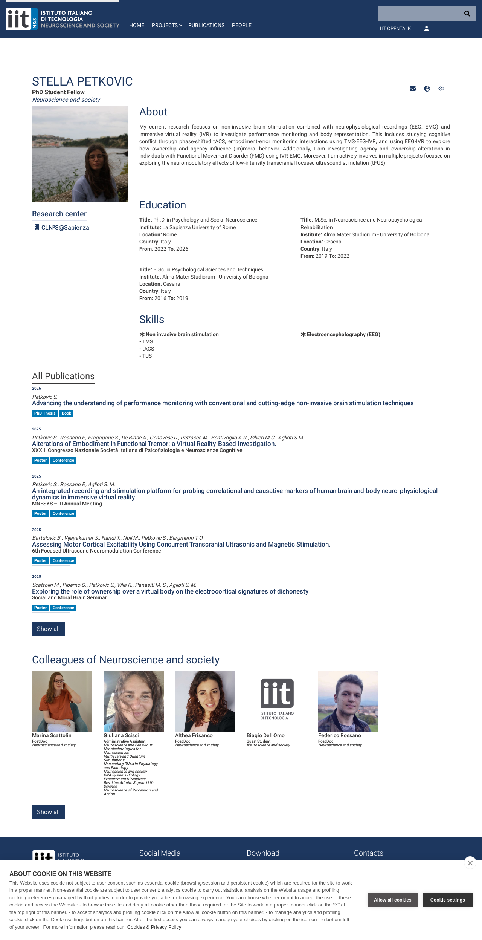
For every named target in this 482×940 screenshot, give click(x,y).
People (242, 25)
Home (136, 25)
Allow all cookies (393, 900)
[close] (470, 862)
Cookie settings (447, 900)
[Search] (427, 13)
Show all (48, 628)
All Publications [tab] (63, 376)
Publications (206, 25)
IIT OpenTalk (395, 28)
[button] (166, 19)
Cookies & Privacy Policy (154, 927)
